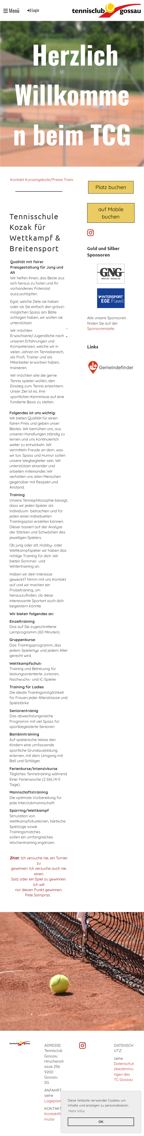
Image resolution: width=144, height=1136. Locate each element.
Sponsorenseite (100, 328)
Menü (11, 10)
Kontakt (17, 179)
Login (33, 10)
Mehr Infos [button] (76, 1111)
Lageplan (52, 1100)
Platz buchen (110, 187)
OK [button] (101, 1122)
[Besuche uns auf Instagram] (90, 233)
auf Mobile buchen (110, 213)
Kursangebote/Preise (44, 179)
